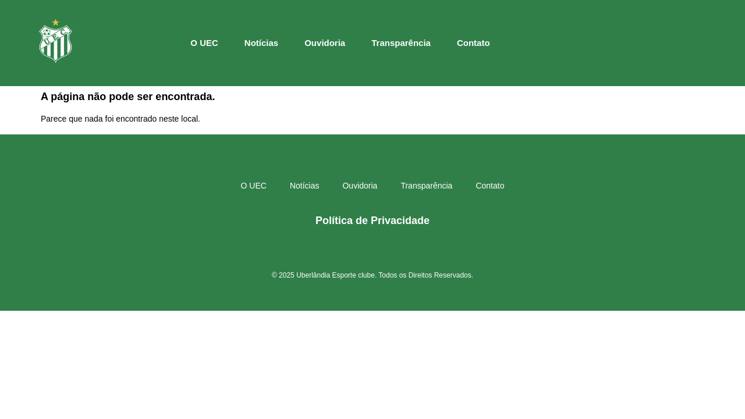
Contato (473, 43)
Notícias (261, 43)
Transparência (401, 43)
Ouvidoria (324, 43)
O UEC (204, 43)
